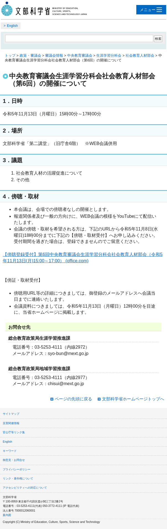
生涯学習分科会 (108, 55)
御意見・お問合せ (14, 459)
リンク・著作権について (18, 478)
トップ (10, 55)
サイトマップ (11, 413)
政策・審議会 (30, 55)
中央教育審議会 (79, 55)
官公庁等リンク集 (14, 432)
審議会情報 (54, 55)
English (12, 26)
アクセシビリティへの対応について (25, 487)
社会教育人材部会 (140, 55)
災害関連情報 (11, 423)
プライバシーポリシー (16, 469)
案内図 (7, 515)
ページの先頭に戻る (73, 398)
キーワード (10, 450)
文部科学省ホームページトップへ (133, 398)
